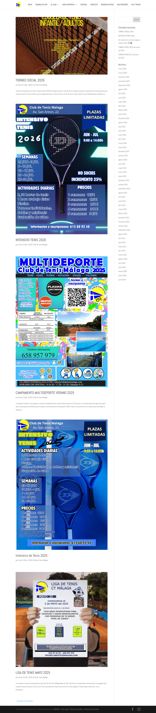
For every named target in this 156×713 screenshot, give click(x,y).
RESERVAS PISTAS (107, 5)
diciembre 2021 (123, 217)
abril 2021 (121, 250)
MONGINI (57, 709)
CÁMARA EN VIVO (41, 5)
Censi (20, 85)
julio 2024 (121, 126)
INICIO (30, 5)
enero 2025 (122, 114)
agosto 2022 (122, 193)
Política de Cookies (76, 709)
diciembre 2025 (123, 77)
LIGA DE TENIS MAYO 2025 (33, 672)
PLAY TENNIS (135, 5)
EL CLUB (53, 5)
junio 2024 (122, 130)
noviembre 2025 (124, 81)
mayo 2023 (122, 168)
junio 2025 (122, 97)
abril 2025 (121, 106)
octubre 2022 (123, 184)
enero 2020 (122, 275)
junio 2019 (122, 279)
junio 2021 (122, 242)
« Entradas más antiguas (24, 701)
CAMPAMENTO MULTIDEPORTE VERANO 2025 (45, 393)
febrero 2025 (122, 110)
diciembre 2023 (123, 151)
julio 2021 (121, 238)
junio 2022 (122, 201)
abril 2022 (121, 205)
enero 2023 (122, 176)
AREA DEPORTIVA (68, 5)
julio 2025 (121, 93)
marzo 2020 (122, 271)
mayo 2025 (122, 102)
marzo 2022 (122, 209)
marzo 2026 (122, 73)
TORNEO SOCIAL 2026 (30, 80)
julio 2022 (121, 197)
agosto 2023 (122, 159)
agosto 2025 (122, 89)
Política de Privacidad (91, 709)
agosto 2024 (122, 122)
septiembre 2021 (124, 230)
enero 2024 (122, 147)
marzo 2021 (122, 255)
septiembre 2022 (124, 188)
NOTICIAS (83, 5)
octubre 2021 (123, 226)
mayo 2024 (122, 135)
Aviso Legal (65, 709)
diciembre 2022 (123, 180)
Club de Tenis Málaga (40, 85)
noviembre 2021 (124, 222)
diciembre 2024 (123, 118)
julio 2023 (121, 164)
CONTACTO (94, 5)
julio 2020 (121, 263)
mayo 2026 (122, 68)
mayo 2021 (122, 246)
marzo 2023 (122, 172)
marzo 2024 (122, 143)
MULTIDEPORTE (122, 5)
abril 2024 (121, 139)
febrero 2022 (122, 213)
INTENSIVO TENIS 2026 (31, 240)
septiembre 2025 (124, 85)
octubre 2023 (123, 155)
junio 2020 (122, 267)
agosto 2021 (122, 234)
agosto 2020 (122, 259)
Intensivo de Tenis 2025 (31, 555)
